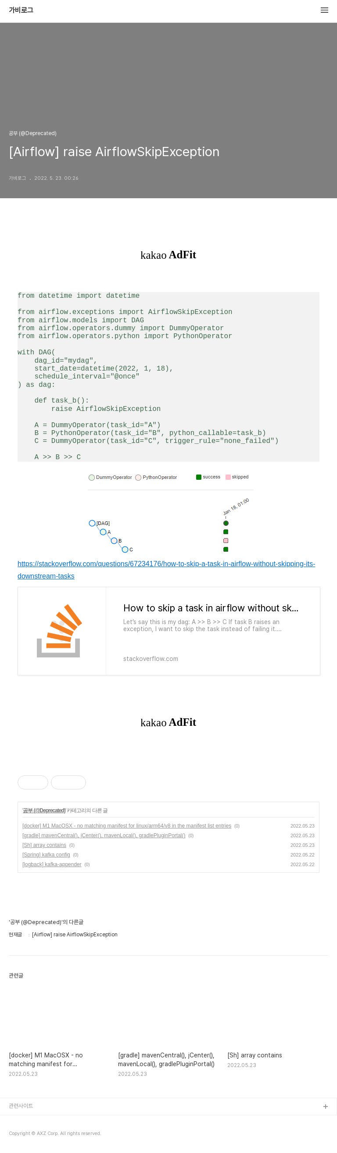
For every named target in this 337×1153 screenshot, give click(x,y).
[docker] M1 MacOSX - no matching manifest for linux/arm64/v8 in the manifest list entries (126, 826)
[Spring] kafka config (46, 855)
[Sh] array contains (44, 845)
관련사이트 (21, 1106)
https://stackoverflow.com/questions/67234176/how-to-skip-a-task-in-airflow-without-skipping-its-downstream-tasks (166, 570)
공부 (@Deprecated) (44, 810)
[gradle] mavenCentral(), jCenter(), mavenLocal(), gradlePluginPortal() (103, 835)
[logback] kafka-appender (52, 864)
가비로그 (21, 10)
